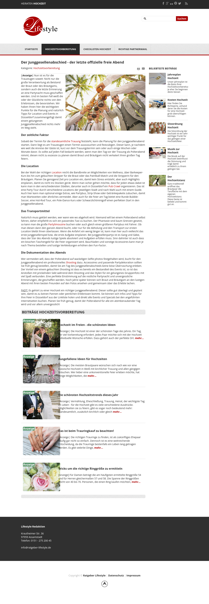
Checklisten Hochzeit (97, 49)
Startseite (31, 49)
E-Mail (143, 68)
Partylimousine (57, 224)
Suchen (181, 18)
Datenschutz (116, 575)
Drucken (139, 68)
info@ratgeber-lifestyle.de (36, 547)
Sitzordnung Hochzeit (175, 125)
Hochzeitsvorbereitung (60, 49)
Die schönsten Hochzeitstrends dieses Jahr (88, 395)
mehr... (139, 338)
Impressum (133, 575)
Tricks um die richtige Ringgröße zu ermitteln (90, 469)
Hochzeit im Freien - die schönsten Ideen (87, 325)
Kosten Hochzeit (178, 99)
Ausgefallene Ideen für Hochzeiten (82, 359)
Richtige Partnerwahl (132, 49)
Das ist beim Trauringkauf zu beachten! (86, 431)
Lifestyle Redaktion (33, 526)
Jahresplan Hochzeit (174, 76)
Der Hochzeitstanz (176, 178)
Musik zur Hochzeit (174, 150)
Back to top (104, 584)
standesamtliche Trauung (66, 141)
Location (57, 172)
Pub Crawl (114, 186)
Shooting (71, 262)
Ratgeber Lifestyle (94, 575)
